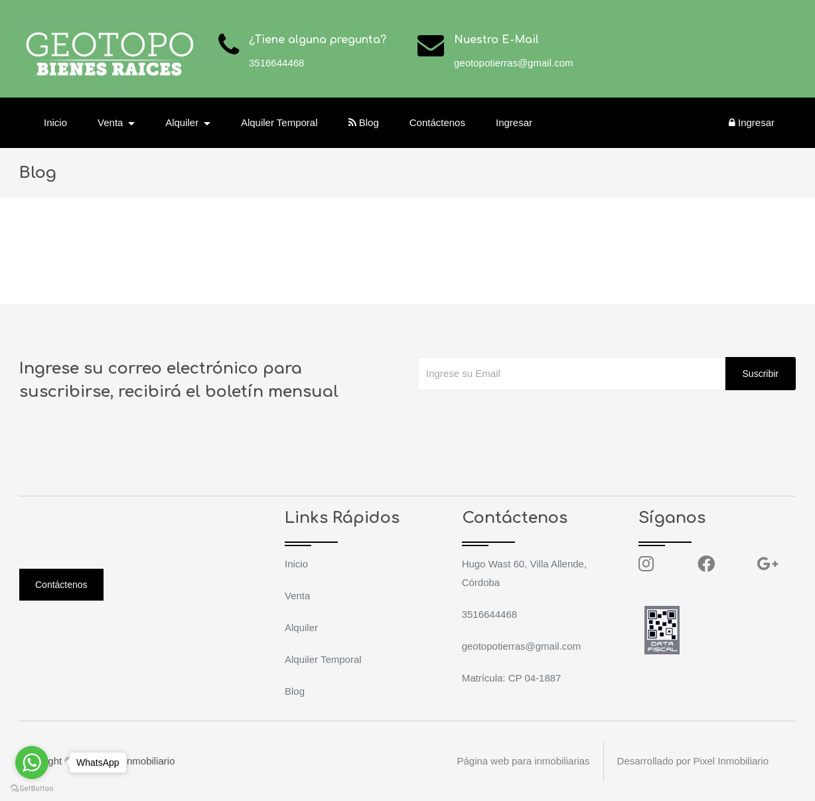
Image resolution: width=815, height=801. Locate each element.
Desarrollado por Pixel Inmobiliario (693, 760)
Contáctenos (437, 122)
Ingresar (514, 122)
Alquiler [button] (183, 122)
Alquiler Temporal (279, 122)
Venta (297, 595)
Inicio (55, 122)
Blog (363, 122)
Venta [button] (112, 122)
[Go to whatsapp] (31, 762)
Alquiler (301, 627)
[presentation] (518, 417)
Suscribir (760, 373)
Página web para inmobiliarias (523, 760)
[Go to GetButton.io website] (32, 788)
